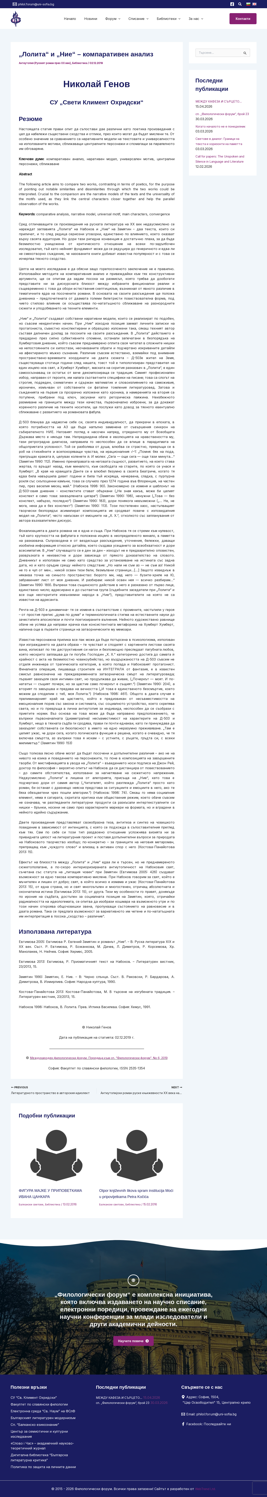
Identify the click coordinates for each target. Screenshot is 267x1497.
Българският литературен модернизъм (43, 1419)
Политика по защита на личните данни (43, 1467)
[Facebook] (232, 4)
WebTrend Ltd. (205, 1489)
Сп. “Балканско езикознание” (35, 1426)
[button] (240, 4)
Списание (138, 18)
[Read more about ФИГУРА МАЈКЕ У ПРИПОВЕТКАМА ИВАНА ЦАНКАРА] (56, 1161)
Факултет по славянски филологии (39, 1406)
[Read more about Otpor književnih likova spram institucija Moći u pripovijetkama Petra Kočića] (137, 1161)
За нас (192, 18)
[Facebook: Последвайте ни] (206, 1426)
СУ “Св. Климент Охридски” (34, 1400)
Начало (74, 19)
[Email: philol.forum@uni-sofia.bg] (208, 1416)
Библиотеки (166, 18)
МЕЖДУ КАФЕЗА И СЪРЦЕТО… (221, 101)
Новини (93, 19)
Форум (113, 18)
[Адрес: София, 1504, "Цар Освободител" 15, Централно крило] (217, 1401)
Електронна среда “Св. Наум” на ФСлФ (43, 1413)
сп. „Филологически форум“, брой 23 (126, 1405)
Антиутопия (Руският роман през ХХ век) (46, 63)
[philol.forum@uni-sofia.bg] (33, 4)
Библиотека (83, 63)
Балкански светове (32, 1209)
